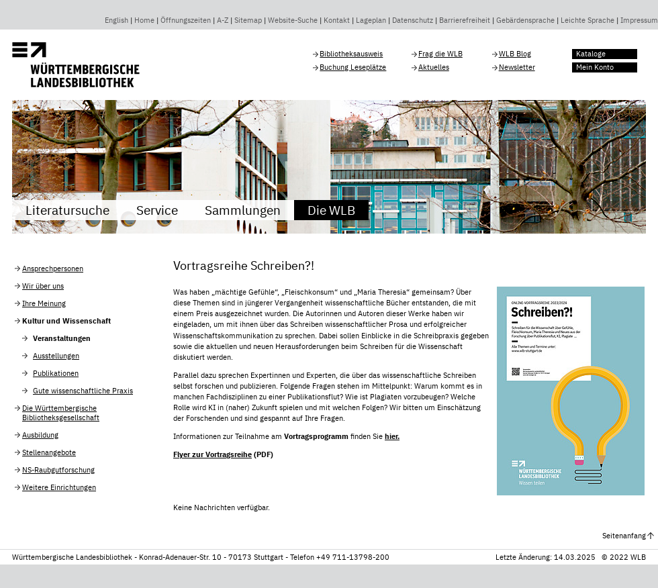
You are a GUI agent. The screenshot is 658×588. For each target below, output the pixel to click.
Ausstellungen (56, 355)
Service (157, 209)
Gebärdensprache (525, 20)
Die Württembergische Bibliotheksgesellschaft (60, 412)
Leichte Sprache (587, 20)
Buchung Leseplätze (353, 67)
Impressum (639, 20)
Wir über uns (43, 286)
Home (144, 20)
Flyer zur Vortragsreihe (212, 454)
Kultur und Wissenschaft (66, 321)
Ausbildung (40, 435)
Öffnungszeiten (185, 20)
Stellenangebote (49, 452)
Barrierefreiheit (464, 20)
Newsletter (517, 67)
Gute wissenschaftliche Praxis (83, 390)
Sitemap (248, 20)
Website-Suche (293, 20)
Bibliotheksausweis (351, 53)
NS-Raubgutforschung (58, 470)
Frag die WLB (440, 53)
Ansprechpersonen (52, 268)
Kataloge (591, 53)
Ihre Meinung (44, 303)
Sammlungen (243, 209)
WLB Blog (515, 53)
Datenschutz (412, 20)
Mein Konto (595, 67)
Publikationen (56, 373)
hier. (392, 436)
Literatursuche (67, 209)
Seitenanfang (624, 535)
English (116, 20)
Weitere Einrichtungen (59, 487)
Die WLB (331, 209)
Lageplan (371, 20)
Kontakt (337, 20)
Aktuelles (433, 67)
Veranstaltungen (62, 338)
